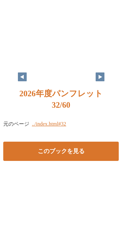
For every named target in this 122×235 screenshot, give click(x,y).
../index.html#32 (49, 124)
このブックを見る (61, 151)
